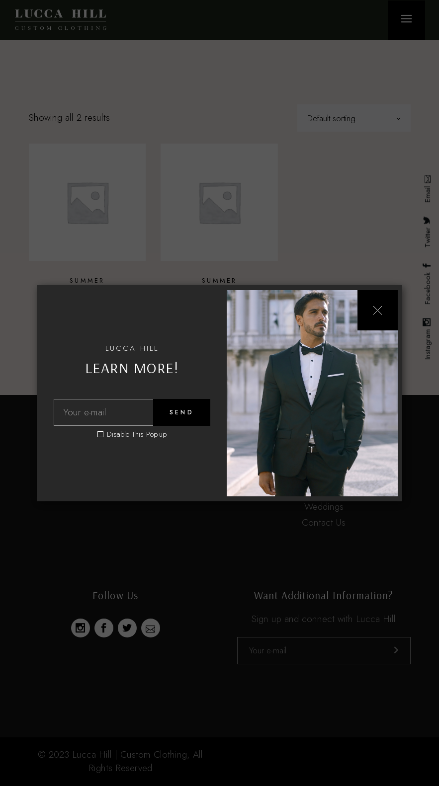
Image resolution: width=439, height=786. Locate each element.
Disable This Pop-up (137, 434)
